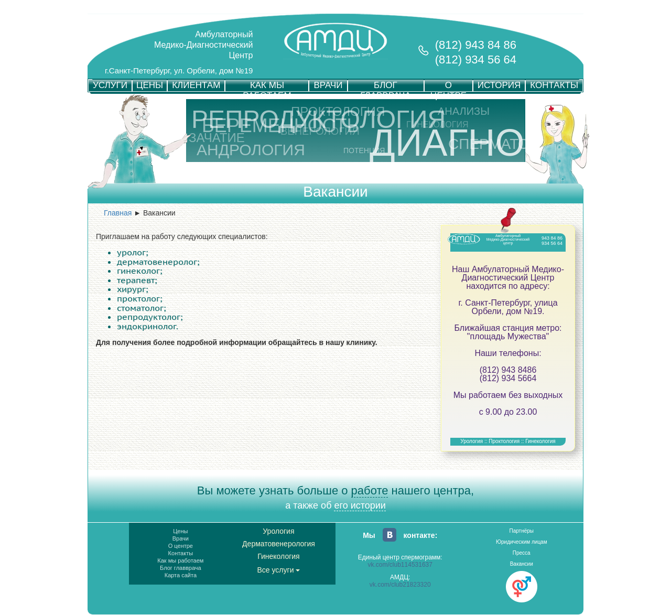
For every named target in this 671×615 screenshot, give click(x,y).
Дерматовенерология (278, 544)
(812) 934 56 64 (475, 59)
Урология (278, 531)
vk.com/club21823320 (400, 584)
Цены (180, 531)
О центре (180, 546)
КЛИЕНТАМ (196, 85)
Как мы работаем (180, 560)
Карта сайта (181, 575)
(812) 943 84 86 (475, 44)
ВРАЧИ (327, 85)
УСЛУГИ (110, 85)
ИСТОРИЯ (499, 85)
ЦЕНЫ (149, 85)
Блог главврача (180, 568)
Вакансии (521, 564)
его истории (359, 505)
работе (369, 490)
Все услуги (278, 570)
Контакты (180, 553)
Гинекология (278, 556)
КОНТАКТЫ (554, 85)
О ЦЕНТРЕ (448, 85)
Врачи (180, 538)
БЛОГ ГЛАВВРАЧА (385, 85)
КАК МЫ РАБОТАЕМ (267, 85)
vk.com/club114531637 (400, 564)
